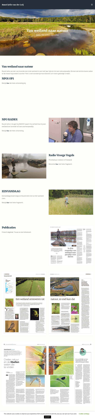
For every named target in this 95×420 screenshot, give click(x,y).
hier (8, 83)
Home (38, 35)
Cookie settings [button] (84, 414)
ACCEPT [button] (47, 417)
